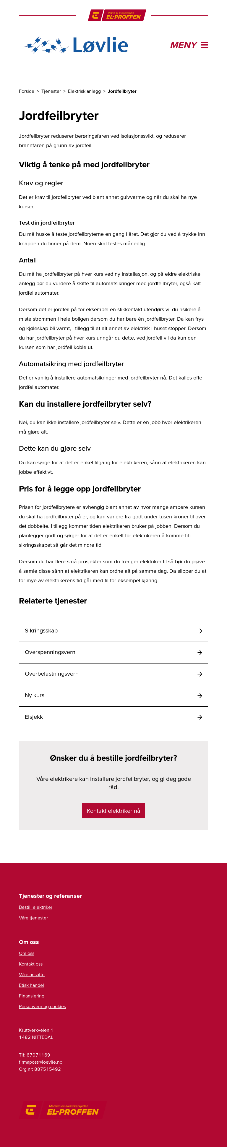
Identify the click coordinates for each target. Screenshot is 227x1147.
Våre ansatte (32, 974)
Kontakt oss (31, 963)
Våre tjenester (33, 917)
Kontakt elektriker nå (113, 810)
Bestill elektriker (35, 907)
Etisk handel (31, 985)
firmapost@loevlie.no (40, 1062)
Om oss (26, 953)
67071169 (38, 1054)
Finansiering (31, 995)
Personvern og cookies (42, 1006)
